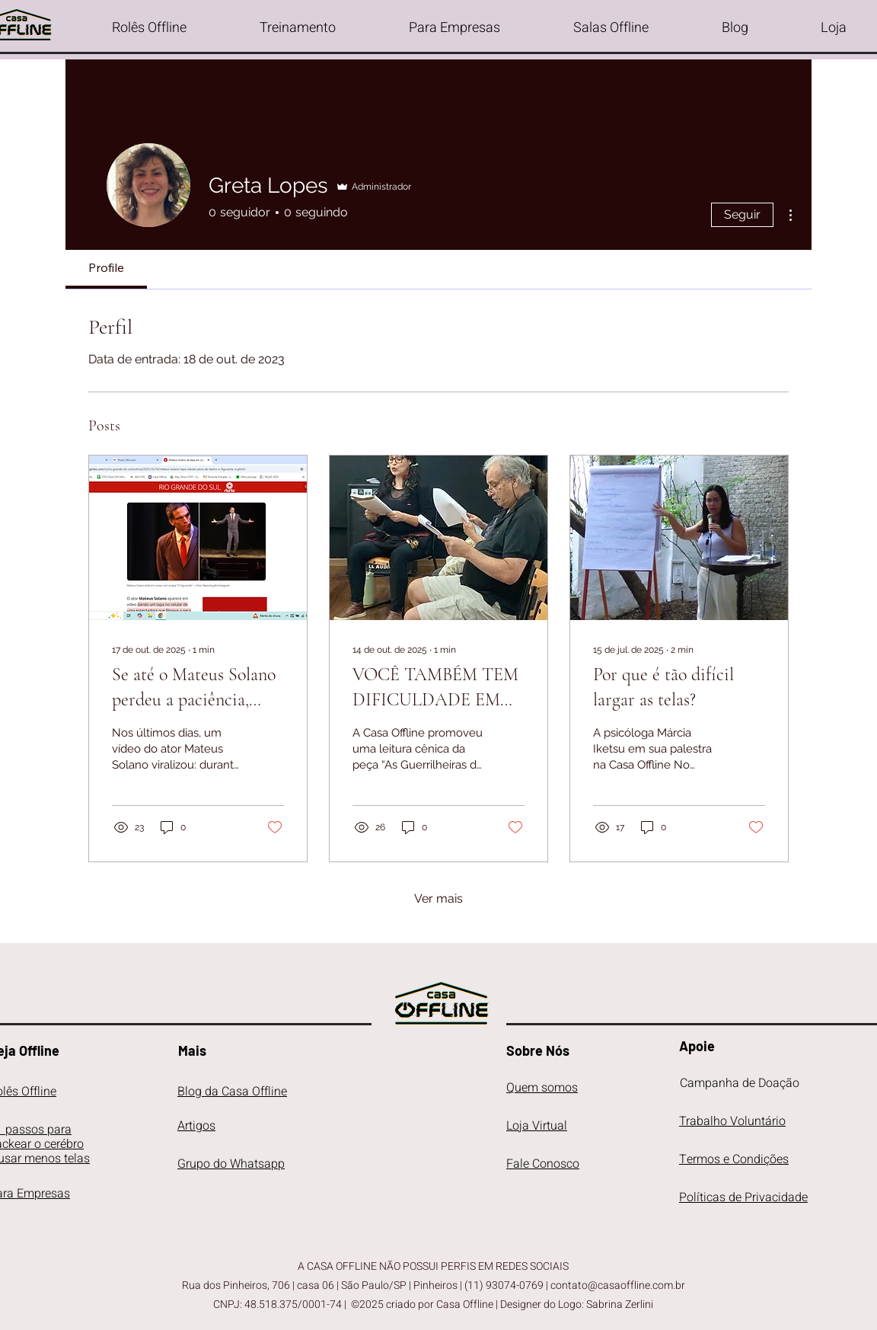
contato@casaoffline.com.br (617, 1285)
